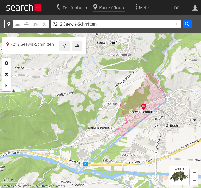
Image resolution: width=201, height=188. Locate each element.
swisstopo (24, 186)
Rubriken (6, 63)
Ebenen (6, 74)
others (60, 186)
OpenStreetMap (43, 186)
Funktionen (6, 85)
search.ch (10, 186)
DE (177, 8)
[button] (194, 173)
